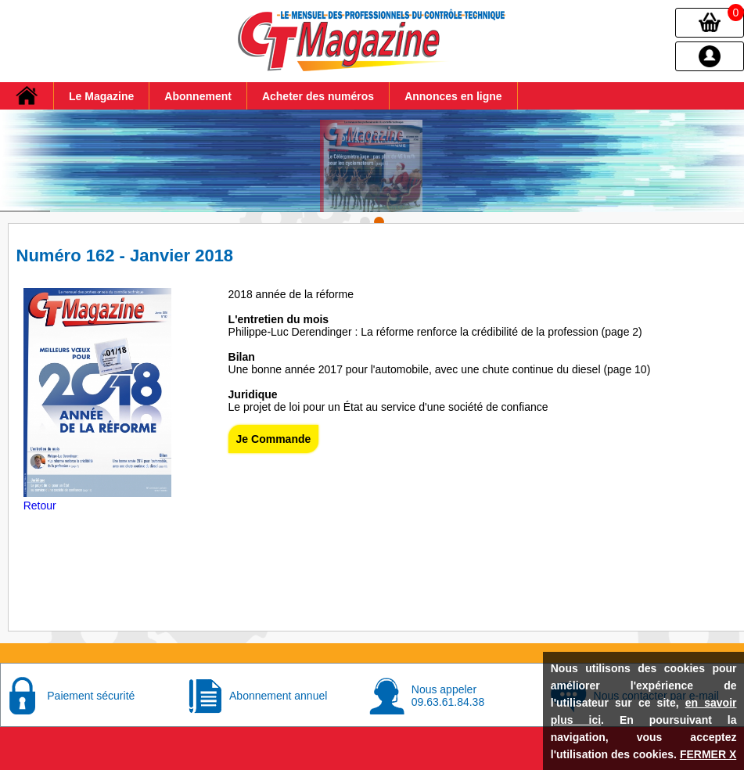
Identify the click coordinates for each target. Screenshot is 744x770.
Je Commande (273, 421)
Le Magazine (101, 96)
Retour (39, 487)
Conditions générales (280, 761)
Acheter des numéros (318, 96)
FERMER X (708, 754)
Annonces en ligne (452, 96)
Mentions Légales (176, 761)
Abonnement (198, 96)
